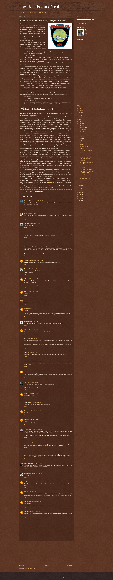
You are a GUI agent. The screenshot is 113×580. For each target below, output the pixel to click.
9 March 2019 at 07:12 (36, 300)
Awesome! (82, 148)
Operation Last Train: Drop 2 (86, 169)
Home (22, 12)
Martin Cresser (27, 473)
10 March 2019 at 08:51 (33, 329)
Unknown (26, 278)
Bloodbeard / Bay (28, 200)
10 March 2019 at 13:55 (32, 338)
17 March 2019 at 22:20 (35, 402)
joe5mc (88, 29)
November (82, 127)
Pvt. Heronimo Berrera (85, 155)
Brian (25, 308)
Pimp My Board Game (29, 232)
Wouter (25, 268)
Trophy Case (43, 12)
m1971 (25, 393)
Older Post (70, 565)
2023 (80, 115)
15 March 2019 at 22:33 (33, 393)
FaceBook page (50, 182)
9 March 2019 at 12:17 (32, 308)
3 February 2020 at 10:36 (37, 481)
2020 (80, 121)
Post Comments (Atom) (30, 568)
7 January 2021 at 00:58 (34, 511)
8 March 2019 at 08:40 (40, 232)
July (81, 136)
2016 (80, 190)
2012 (80, 198)
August (81, 133)
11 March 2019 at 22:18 (34, 371)
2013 (80, 196)
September (82, 131)
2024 (80, 112)
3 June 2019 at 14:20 (38, 463)
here (54, 163)
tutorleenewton (27, 481)
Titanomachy (82, 160)
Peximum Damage (28, 260)
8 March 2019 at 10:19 (32, 242)
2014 (80, 194)
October (82, 129)
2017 (80, 188)
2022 (80, 117)
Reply (25, 209)
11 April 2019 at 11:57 (37, 429)
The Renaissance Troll (40, 6)
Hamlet (25, 291)
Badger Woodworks (28, 463)
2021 (80, 119)
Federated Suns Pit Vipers (85, 178)
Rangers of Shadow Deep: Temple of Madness (85, 158)
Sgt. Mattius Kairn (84, 146)
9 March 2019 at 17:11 (34, 321)
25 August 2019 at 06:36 (37, 473)
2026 (80, 108)
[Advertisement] (46, 553)
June (81, 138)
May (81, 140)
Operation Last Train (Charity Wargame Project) (86, 172)
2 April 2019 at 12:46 (33, 419)
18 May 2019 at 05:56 (34, 452)
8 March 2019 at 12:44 (38, 260)
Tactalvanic (26, 410)
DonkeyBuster (27, 223)
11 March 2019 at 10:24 (33, 352)
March (81, 144)
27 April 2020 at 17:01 (32, 491)
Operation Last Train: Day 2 (86, 150)
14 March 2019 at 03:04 (32, 382)
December (82, 125)
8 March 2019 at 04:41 (31, 213)
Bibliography (32, 12)
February (82, 180)
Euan (25, 382)
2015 (80, 192)
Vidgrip (25, 329)
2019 (80, 123)
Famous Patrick (28, 429)
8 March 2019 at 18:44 (33, 268)
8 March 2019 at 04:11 (38, 200)
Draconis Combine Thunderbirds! (84, 175)
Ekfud (25, 491)
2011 (80, 200)
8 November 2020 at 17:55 (35, 501)
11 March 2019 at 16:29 (38, 361)
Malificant (26, 321)
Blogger (63, 577)
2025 (80, 110)
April (81, 142)
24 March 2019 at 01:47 (35, 410)
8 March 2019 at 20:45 (33, 291)
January (82, 183)
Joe (25, 213)
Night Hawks (82, 152)
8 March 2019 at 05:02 (36, 223)
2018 (80, 185)
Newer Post (22, 565)
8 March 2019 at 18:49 (34, 278)
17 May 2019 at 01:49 (34, 442)
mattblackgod (27, 300)
